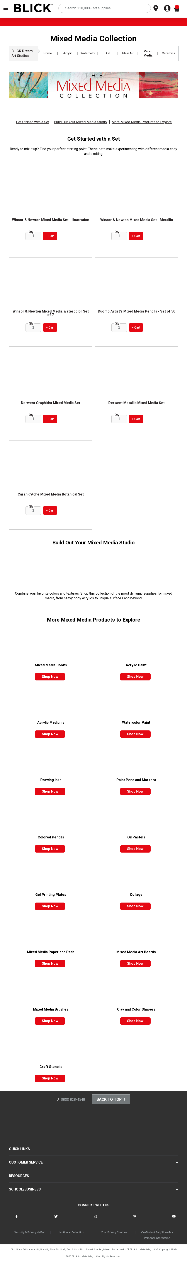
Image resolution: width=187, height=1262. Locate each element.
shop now (50, 677)
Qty (31, 232)
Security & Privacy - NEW (29, 1232)
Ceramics (168, 53)
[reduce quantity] (29, 236)
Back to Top (111, 1099)
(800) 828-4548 (70, 1099)
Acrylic (67, 53)
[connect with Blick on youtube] (174, 1219)
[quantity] (33, 236)
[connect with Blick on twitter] (56, 1219)
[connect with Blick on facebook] (16, 1219)
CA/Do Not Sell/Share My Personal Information (157, 1235)
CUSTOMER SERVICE (26, 1162)
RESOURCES (19, 1176)
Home (48, 53)
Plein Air (128, 53)
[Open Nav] (5, 8)
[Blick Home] (33, 8)
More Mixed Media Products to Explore (142, 122)
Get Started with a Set (32, 122)
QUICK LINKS (19, 1149)
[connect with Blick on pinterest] (134, 1219)
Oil (108, 53)
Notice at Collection (72, 1232)
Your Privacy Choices (114, 1232)
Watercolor (87, 53)
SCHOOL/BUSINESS (25, 1189)
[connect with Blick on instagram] (95, 1219)
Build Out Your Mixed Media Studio (80, 122)
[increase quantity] (38, 236)
